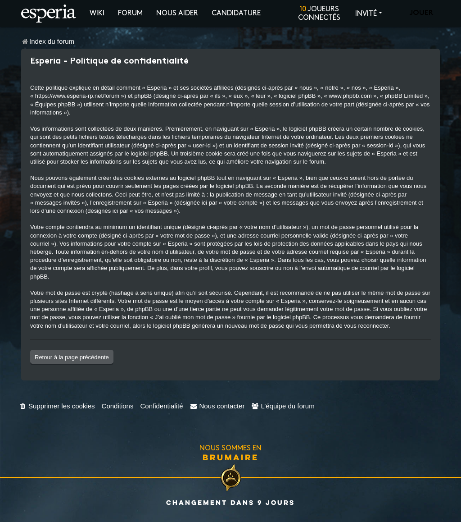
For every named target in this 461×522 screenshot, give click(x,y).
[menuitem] (57, 405)
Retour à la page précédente (72, 357)
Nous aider (177, 13)
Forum (130, 13)
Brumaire (231, 457)
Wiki (97, 13)
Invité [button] (366, 13)
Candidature (236, 13)
